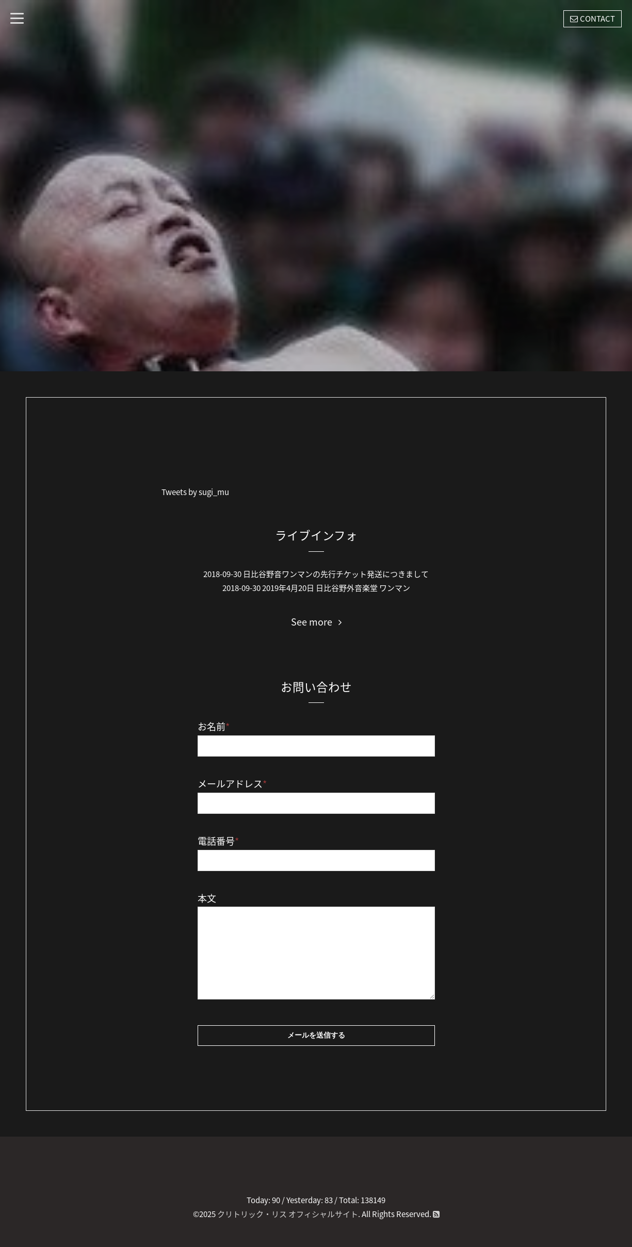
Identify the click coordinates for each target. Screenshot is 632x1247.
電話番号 (218, 841)
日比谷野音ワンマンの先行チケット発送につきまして (336, 574)
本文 (207, 898)
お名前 (214, 726)
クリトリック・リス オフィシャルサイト (287, 1214)
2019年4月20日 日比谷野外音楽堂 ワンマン (336, 588)
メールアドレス (232, 784)
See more (316, 622)
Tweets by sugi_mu (195, 492)
